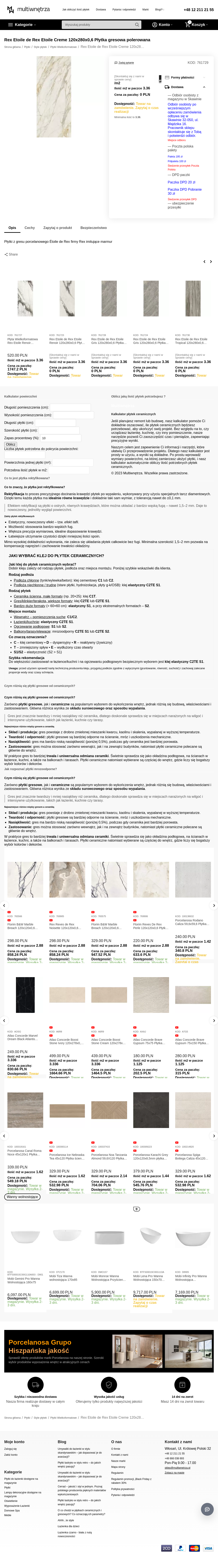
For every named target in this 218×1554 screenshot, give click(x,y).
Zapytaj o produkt (57, 228)
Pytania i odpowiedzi (124, 9)
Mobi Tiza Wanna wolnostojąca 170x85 (63, 1277)
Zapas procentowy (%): (21, 438)
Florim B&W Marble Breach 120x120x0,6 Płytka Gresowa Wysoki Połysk (107, 926)
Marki (145, 9)
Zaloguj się (10, 1448)
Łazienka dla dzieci (68, 1526)
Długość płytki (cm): (19, 423)
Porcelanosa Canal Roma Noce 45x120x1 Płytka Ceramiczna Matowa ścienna (66, 1152)
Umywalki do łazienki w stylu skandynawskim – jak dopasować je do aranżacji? (80, 1452)
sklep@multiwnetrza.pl (177, 1467)
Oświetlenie (10, 1501)
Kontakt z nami (119, 1454)
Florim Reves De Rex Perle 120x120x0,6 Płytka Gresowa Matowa (150, 926)
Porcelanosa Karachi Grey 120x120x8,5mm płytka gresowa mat (192, 1156)
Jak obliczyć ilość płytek (75, 9)
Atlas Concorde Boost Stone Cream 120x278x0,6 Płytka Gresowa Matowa (151, 1041)
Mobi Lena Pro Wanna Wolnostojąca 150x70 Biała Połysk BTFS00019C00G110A (148, 1278)
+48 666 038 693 (174, 1458)
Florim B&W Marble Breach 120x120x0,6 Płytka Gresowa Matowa (23, 926)
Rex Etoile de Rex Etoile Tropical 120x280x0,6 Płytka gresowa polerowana (191, 341)
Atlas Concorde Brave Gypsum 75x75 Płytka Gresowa (189, 1041)
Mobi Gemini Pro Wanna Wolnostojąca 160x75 (23, 1280)
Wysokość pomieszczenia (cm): (28, 415)
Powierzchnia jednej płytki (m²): (28, 462)
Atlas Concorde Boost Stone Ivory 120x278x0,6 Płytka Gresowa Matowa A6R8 (107, 1041)
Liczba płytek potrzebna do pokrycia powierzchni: (41, 449)
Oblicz (10, 444)
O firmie (115, 1448)
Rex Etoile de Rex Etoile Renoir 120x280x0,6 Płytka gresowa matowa (67, 341)
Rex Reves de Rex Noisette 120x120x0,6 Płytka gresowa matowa (65, 926)
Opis (12, 228)
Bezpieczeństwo (93, 228)
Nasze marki (118, 1461)
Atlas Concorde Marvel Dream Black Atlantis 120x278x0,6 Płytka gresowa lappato (64, 1037)
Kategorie (24, 24)
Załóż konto (10, 1454)
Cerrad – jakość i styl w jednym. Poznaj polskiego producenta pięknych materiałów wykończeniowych (82, 1490)
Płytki (7, 1487)
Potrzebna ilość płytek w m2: (25, 470)
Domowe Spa (12, 1510)
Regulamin (117, 1472)
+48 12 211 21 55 (199, 10)
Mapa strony (118, 1466)
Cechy (30, 228)
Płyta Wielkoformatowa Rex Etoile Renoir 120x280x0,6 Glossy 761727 (22, 341)
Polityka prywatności (122, 1489)
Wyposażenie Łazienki (17, 1505)
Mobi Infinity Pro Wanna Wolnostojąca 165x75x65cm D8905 (191, 1278)
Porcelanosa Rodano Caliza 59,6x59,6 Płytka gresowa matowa (190, 922)
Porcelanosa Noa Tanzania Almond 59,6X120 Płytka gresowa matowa (151, 1156)
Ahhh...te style (66, 1520)
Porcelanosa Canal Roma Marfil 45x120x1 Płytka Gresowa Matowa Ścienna (24, 1152)
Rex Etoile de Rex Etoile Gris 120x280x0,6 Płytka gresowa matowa (149, 341)
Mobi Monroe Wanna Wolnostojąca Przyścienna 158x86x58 (108, 1278)
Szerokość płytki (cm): (21, 430)
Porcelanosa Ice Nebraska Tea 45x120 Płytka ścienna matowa (109, 1156)
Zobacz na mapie (174, 1472)
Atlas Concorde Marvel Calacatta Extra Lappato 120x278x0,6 (23, 1041)
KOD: (192, 62)
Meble (7, 1515)
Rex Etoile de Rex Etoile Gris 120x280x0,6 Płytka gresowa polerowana (107, 341)
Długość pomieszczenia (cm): (26, 407)
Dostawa (101, 9)
